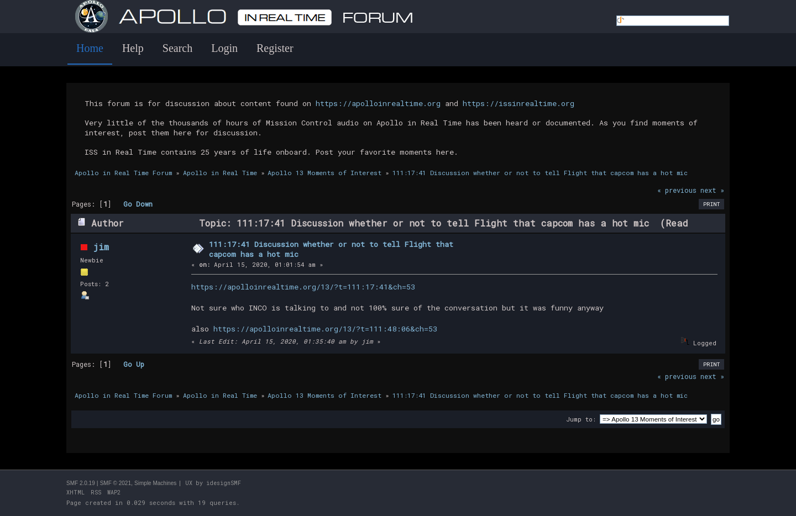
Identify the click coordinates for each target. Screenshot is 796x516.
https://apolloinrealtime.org (378, 103)
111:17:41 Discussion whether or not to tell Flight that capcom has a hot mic (331, 249)
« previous (676, 190)
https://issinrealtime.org (518, 103)
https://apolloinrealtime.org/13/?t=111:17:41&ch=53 (303, 287)
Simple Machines (155, 483)
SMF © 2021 (115, 483)
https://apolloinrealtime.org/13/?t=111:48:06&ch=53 (325, 329)
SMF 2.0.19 (80, 483)
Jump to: (581, 419)
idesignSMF (223, 483)
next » (712, 190)
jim (101, 246)
